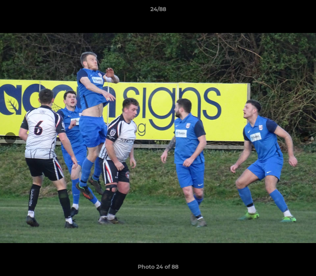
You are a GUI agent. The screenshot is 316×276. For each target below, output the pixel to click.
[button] (302, 11)
